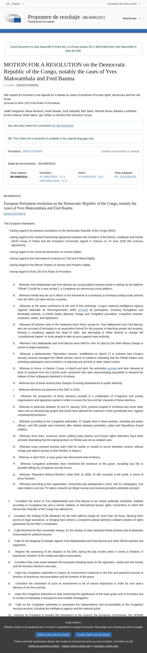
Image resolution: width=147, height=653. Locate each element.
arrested (83, 309)
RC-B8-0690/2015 (63, 125)
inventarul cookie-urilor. (106, 649)
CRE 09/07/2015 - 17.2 (53, 180)
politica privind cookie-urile (76, 649)
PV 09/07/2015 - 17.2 (52, 176)
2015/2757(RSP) (32, 151)
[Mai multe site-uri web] (124, 4)
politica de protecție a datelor (44, 649)
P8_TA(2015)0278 (125, 176)
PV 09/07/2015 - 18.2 (90, 176)
